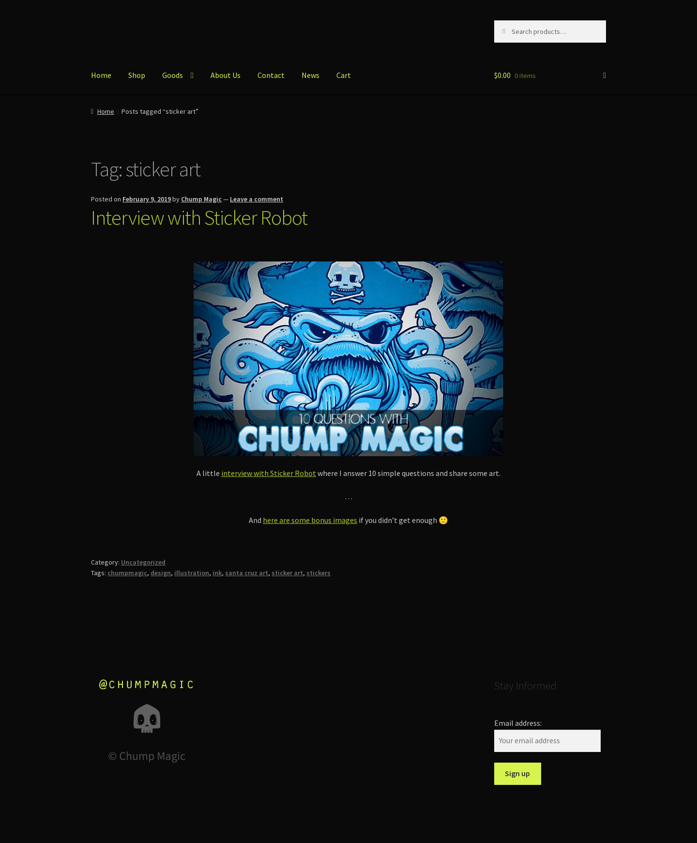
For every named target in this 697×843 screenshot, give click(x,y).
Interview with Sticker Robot (199, 217)
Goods (172, 75)
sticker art (287, 572)
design (161, 572)
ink (217, 572)
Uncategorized (143, 562)
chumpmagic (127, 572)
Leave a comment (256, 199)
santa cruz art (246, 572)
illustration (191, 572)
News (310, 75)
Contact (271, 75)
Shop (136, 75)
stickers (318, 572)
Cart (343, 75)
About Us (226, 75)
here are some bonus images (310, 520)
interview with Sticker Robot (268, 473)
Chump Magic (201, 199)
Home (101, 75)
